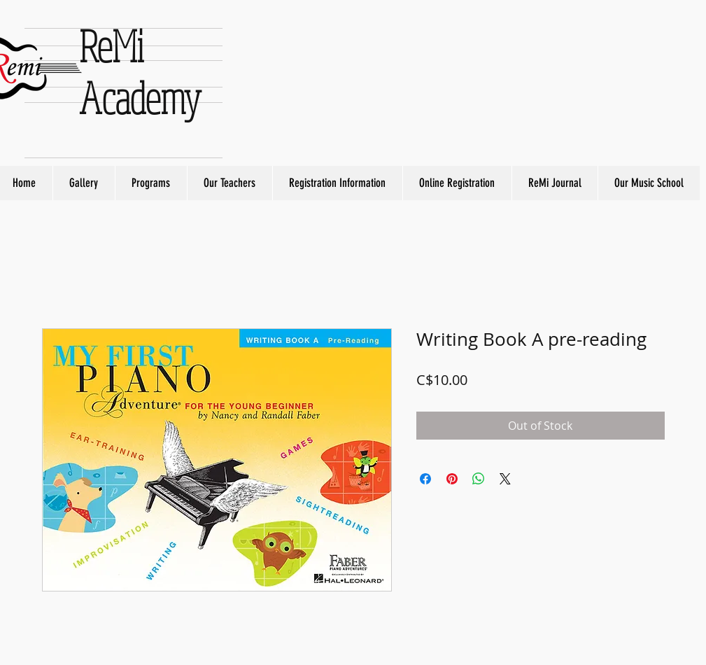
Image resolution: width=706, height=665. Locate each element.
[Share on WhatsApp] (478, 478)
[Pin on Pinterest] (452, 478)
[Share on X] (505, 478)
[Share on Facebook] (425, 478)
